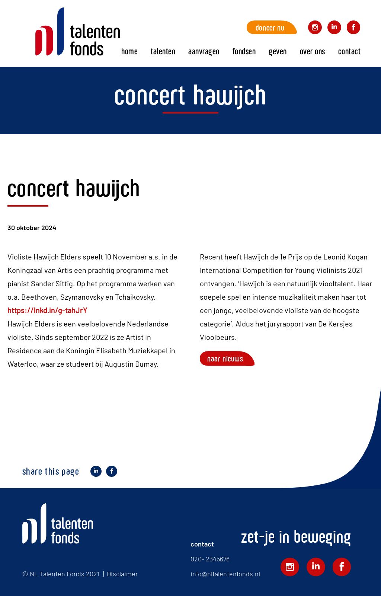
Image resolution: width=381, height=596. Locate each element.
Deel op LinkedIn (96, 472)
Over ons (312, 51)
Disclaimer (122, 574)
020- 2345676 (210, 559)
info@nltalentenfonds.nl (225, 574)
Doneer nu (270, 27)
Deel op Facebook (111, 472)
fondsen (244, 51)
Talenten (163, 51)
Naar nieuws (225, 358)
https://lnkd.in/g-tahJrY (47, 310)
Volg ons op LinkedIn (334, 28)
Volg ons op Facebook (354, 28)
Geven (278, 51)
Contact (349, 51)
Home (77, 31)
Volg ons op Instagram (315, 28)
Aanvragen (204, 51)
